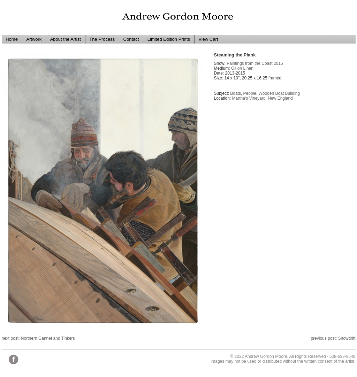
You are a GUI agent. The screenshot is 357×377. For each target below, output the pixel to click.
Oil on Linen (242, 68)
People (249, 93)
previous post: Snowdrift (333, 338)
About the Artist (65, 39)
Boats (235, 93)
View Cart (208, 39)
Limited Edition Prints (168, 39)
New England (280, 98)
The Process (102, 39)
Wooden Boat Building (279, 93)
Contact (131, 39)
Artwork (33, 39)
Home (12, 39)
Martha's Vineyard (249, 98)
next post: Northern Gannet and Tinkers (38, 338)
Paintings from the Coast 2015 (255, 63)
